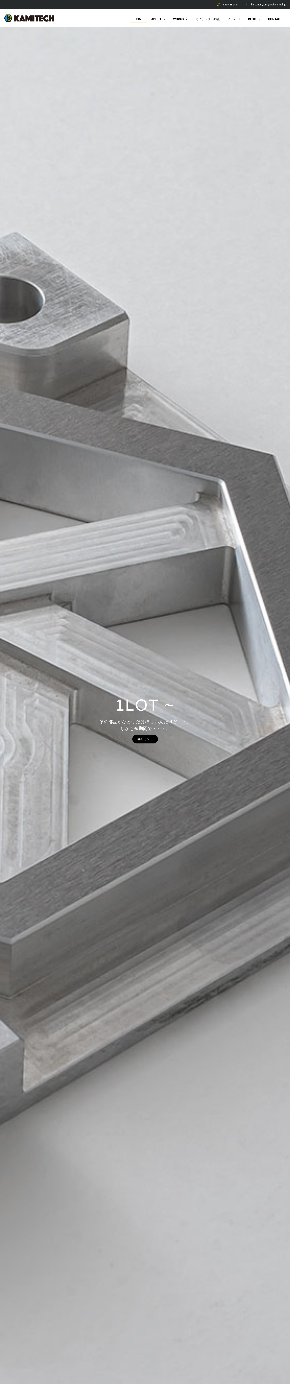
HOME (139, 19)
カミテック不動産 (208, 19)
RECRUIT (234, 19)
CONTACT (275, 19)
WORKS (180, 19)
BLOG (254, 19)
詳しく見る (145, 739)
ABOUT (158, 19)
